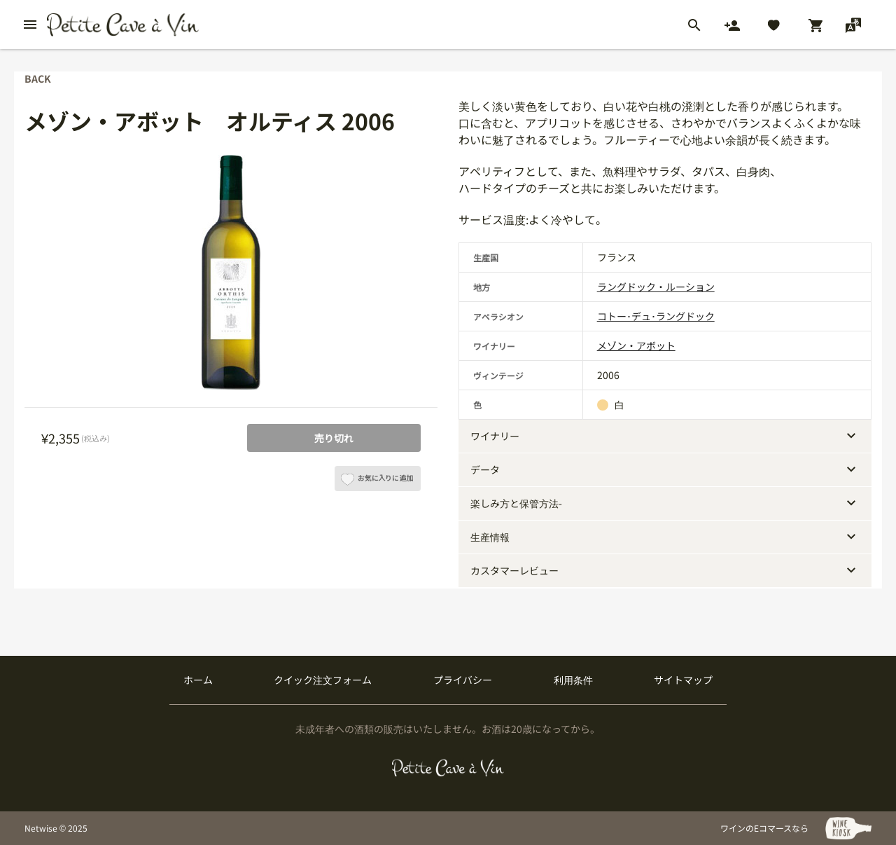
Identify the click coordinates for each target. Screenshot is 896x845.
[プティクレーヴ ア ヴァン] (448, 768)
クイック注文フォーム (323, 680)
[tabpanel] (231, 281)
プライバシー (462, 680)
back (37, 78)
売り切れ (334, 438)
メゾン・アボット (636, 345)
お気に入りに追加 (377, 482)
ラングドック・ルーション (656, 287)
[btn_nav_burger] (30, 24)
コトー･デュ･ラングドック (656, 316)
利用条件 (573, 680)
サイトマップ (683, 680)
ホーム (198, 680)
